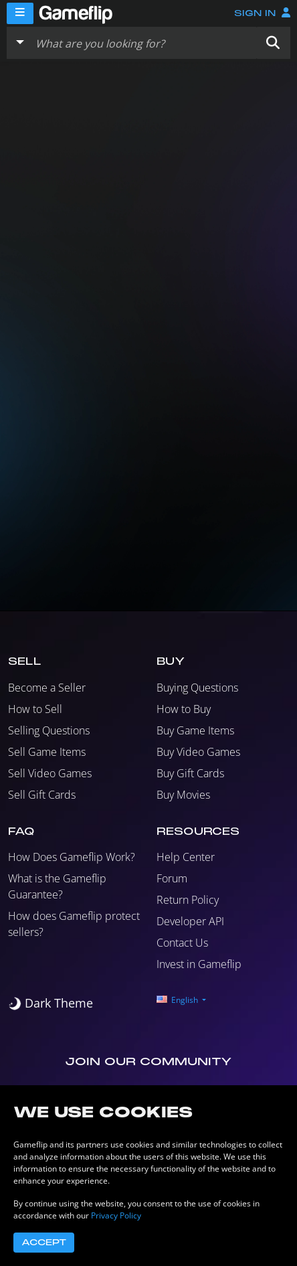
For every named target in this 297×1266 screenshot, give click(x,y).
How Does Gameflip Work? (71, 857)
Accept (43, 1242)
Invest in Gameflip (199, 964)
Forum (172, 878)
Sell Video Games (50, 773)
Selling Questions (49, 730)
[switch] (50, 1003)
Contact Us (182, 942)
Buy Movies (183, 794)
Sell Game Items (47, 751)
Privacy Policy (116, 1215)
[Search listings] (142, 43)
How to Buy (184, 709)
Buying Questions (197, 687)
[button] (273, 43)
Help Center (186, 857)
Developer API (190, 921)
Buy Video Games (198, 751)
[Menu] (20, 13)
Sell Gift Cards (42, 794)
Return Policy (188, 899)
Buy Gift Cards (190, 773)
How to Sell (35, 709)
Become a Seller (47, 687)
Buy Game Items (195, 730)
